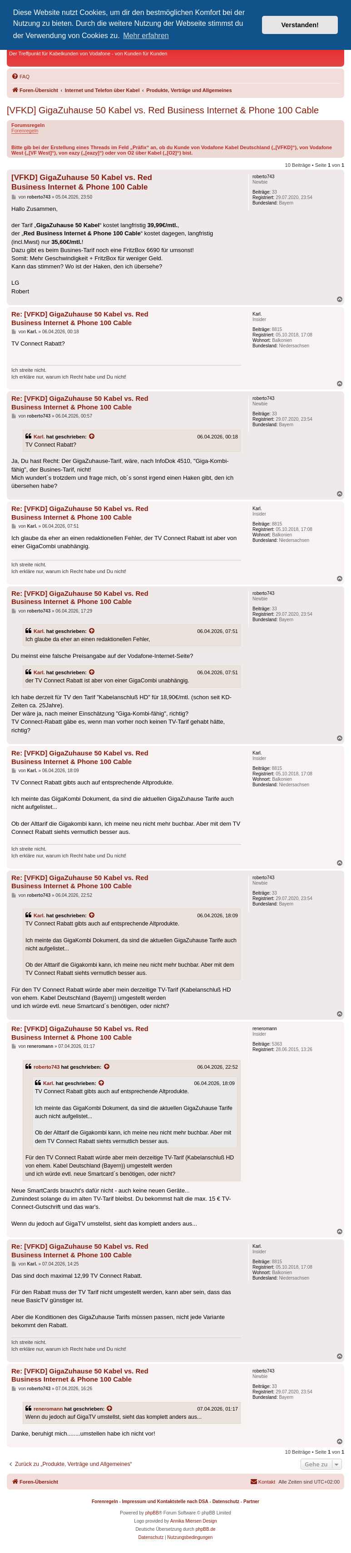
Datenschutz (226, 1501)
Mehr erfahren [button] (146, 35)
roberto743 (46, 1067)
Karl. (39, 436)
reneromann (48, 1409)
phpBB (152, 1512)
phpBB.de (206, 1529)
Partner (251, 1501)
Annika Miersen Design (193, 1521)
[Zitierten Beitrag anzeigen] (92, 437)
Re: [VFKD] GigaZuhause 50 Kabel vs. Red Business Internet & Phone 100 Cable (79, 318)
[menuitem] (20, 76)
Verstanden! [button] (300, 25)
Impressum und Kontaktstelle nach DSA (165, 1501)
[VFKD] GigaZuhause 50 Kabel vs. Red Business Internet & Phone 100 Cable (163, 110)
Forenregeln (24, 130)
